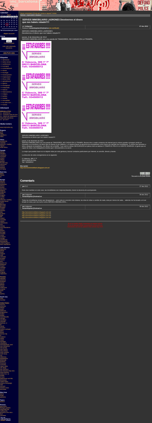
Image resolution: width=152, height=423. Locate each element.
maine (2, 338)
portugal (2, 232)
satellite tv (3, 135)
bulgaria (2, 195)
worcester (3, 389)
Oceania (3, 277)
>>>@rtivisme (4, 60)
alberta (2, 152)
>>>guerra (3, 83)
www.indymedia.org (6, 127)
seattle (2, 375)
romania (2, 233)
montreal (3, 156)
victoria (2, 166)
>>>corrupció (4, 66)
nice (1, 224)
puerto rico (3, 263)
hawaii (2, 326)
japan (2, 173)
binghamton (4, 312)
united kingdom (5, 243)
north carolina (4, 352)
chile (1, 255)
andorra (2, 183)
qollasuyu (3, 264)
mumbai (2, 300)
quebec (2, 161)
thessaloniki (4, 241)
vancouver (3, 164)
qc (1, 176)
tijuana (2, 270)
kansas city (3, 334)
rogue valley (4, 366)
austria (2, 187)
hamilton (2, 153)
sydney (2, 294)
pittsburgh (3, 360)
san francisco (4, 369)
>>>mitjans (3, 94)
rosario (2, 266)
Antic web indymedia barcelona (9, 47)
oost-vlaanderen (5, 227)
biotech (2, 401)
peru (1, 261)
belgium (2, 190)
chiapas (2, 254)
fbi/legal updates (5, 408)
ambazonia (3, 141)
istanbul (2, 210)
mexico (2, 260)
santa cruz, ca (4, 374)
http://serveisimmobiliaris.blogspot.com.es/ (35, 168)
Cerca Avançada (9, 43)
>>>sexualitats (5, 100)
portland (2, 361)
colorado (3, 321)
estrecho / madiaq (5, 144)
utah (1, 385)
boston (2, 314)
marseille (3, 220)
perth (1, 291)
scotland (2, 237)
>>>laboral (3, 90)
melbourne (3, 287)
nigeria (2, 146)
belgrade (3, 192)
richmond (3, 363)
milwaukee (3, 343)
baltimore (3, 311)
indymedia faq (4, 409)
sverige (2, 238)
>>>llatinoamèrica (6, 92)
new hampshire (5, 346)
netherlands (4, 223)
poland (2, 230)
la (0, 335)
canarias (2, 143)
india (1, 298)
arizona (2, 304)
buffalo (2, 315)
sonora (2, 269)
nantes (2, 221)
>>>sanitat (3, 98)
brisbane (3, 281)
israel (2, 395)
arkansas (3, 306)
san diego (3, 368)
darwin (2, 283)
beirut (2, 394)
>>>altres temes (5, 62)
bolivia (2, 250)
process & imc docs (6, 412)
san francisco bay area (7, 371)
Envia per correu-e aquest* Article (45, 13)
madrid (2, 218)
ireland (2, 209)
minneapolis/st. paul (6, 344)
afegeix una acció (9, 33)
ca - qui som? (4, 119)
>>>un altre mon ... (6, 102)
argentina (3, 249)
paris (1, 229)
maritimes (3, 155)
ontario (2, 158)
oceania (2, 289)
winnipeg (3, 169)
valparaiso (3, 274)
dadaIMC (2, 420)
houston (2, 328)
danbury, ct (3, 323)
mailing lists (3, 411)
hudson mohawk (5, 329)
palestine (3, 397)
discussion (3, 406)
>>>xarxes (3, 105)
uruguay (2, 272)
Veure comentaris (26, 13)
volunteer (3, 415)
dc (1, 324)
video (2, 136)
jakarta (2, 284)
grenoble (3, 206)
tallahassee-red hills (6, 378)
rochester (3, 365)
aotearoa (3, 280)
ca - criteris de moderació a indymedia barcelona (8, 117)
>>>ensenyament (6, 75)
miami (2, 340)
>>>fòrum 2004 (5, 79)
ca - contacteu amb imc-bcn (9, 114)
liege (1, 215)
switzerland (3, 240)
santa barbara (4, 372)
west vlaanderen (5, 244)
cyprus (2, 198)
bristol (2, 193)
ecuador (2, 258)
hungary (2, 207)
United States (4, 303)
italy (1, 212)
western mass (4, 388)
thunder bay (4, 163)
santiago (2, 267)
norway (2, 226)
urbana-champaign (6, 383)
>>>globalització (5, 81)
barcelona (3, 189)
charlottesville (4, 317)
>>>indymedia (5, 87)
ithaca (2, 332)
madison (2, 337)
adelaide (2, 278)
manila (2, 175)
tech (1, 414)
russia (2, 235)
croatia (2, 197)
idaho (2, 331)
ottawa (2, 160)
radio (1, 133)
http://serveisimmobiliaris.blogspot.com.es (36, 212)
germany (3, 204)
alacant (2, 181)
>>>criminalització (6, 68)
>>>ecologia (4, 73)
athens (2, 186)
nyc (1, 355)
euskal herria (4, 201)
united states (4, 381)
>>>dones (3, 70)
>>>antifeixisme (5, 64)
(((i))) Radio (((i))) (9, 53)
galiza (2, 203)
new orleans (4, 351)
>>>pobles (3, 96)
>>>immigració (5, 85)
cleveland (3, 320)
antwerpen (3, 184)
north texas (3, 354)
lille (1, 217)
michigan (3, 341)
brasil (2, 252)
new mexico (4, 349)
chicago (2, 318)
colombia (3, 257)
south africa (3, 147)
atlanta (2, 307)
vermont (2, 386)
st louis (2, 377)
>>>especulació (5, 77)
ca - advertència (5, 113)
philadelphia (4, 358)
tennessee (3, 380)
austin (2, 309)
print (1, 132)
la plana (2, 213)
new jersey (3, 348)
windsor (2, 167)
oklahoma (3, 357)
